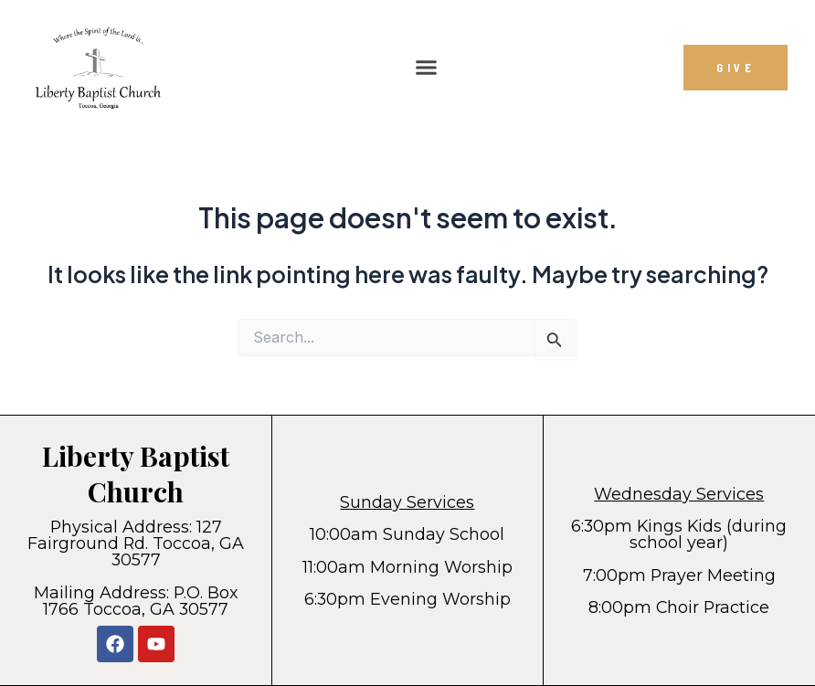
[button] (426, 67)
